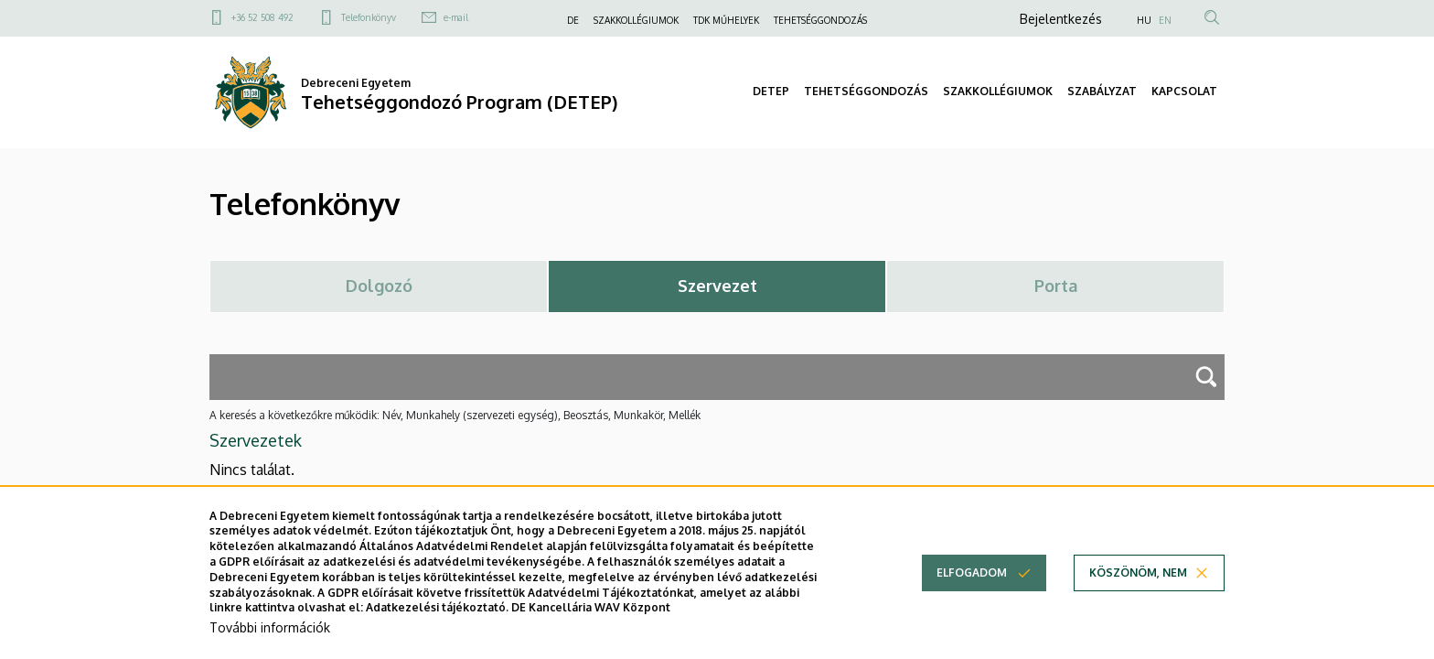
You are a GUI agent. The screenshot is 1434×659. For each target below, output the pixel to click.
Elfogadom (971, 589)
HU (1144, 20)
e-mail (456, 17)
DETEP (771, 91)
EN (1165, 20)
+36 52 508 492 (262, 17)
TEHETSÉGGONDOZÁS (820, 20)
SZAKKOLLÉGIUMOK (636, 20)
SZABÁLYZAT (1102, 91)
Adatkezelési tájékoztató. (437, 624)
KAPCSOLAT (1184, 91)
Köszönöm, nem (1138, 589)
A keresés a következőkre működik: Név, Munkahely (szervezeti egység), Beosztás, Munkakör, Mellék (455, 415)
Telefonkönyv (368, 17)
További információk (269, 643)
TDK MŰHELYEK (726, 20)
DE (573, 20)
